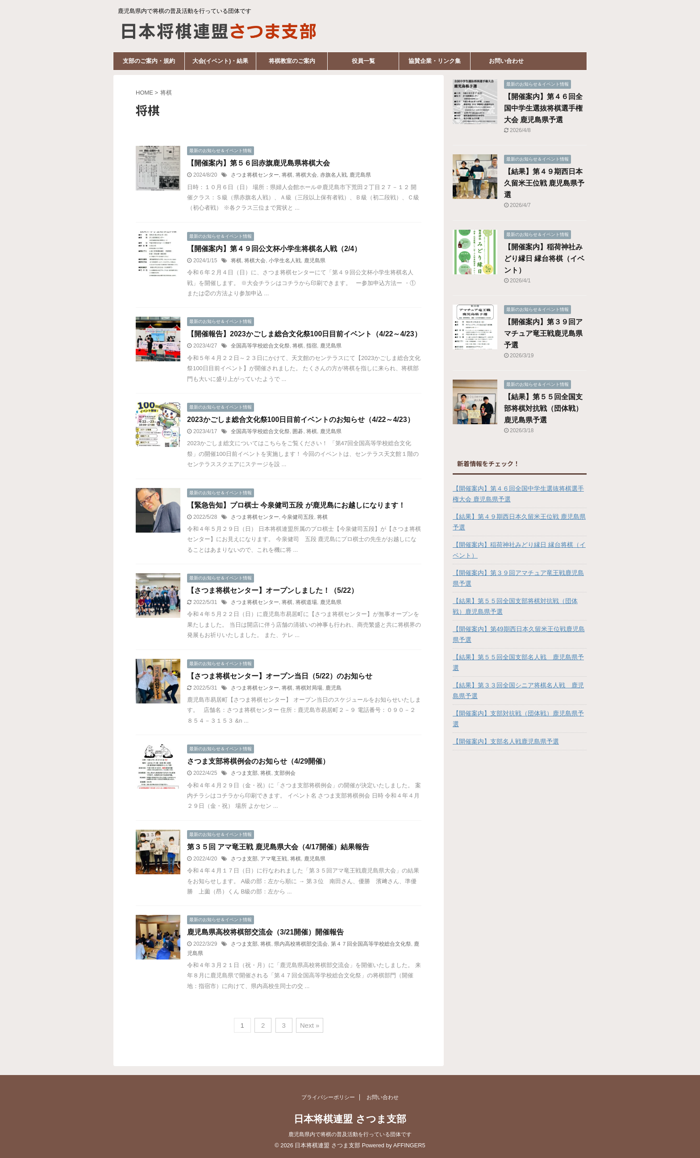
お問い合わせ (506, 61)
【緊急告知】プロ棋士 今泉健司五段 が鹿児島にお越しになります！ (296, 505)
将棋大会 (306, 175)
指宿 (311, 346)
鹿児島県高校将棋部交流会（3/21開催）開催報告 (265, 932)
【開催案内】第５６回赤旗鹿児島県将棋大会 (258, 163)
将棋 (287, 175)
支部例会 (285, 773)
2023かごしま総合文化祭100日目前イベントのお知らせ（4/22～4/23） (300, 419)
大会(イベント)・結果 (220, 61)
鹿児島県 (360, 175)
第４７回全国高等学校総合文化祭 (371, 944)
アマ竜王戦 (273, 859)
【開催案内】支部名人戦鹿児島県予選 (506, 741)
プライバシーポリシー (328, 1097)
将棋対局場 (309, 688)
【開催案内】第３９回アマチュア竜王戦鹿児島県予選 (543, 333)
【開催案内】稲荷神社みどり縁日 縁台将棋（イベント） (544, 258)
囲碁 (297, 431)
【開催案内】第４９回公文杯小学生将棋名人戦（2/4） (274, 248)
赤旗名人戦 (333, 175)
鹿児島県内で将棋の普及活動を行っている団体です (350, 1134)
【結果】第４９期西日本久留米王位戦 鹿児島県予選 (544, 183)
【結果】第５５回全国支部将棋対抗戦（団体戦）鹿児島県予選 (543, 408)
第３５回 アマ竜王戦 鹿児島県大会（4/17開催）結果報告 (278, 847)
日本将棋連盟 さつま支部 (350, 1119)
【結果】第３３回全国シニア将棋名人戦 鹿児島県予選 (518, 690)
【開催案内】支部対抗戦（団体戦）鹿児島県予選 (518, 719)
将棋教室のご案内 (292, 61)
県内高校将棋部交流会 (301, 944)
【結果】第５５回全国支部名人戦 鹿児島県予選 (518, 662)
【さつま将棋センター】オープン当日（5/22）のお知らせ (279, 676)
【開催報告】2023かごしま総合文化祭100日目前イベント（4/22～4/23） (304, 334)
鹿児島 (333, 688)
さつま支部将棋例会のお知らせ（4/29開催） (258, 761)
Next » (309, 1025)
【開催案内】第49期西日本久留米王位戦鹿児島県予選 (519, 634)
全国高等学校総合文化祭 (260, 346)
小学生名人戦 (285, 260)
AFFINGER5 (409, 1145)
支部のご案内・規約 (149, 61)
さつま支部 (244, 773)
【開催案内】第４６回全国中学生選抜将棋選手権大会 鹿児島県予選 (543, 108)
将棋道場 (306, 602)
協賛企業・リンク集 (434, 61)
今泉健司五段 (298, 517)
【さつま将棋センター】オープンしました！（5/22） (272, 590)
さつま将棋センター (255, 175)
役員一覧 (363, 61)
